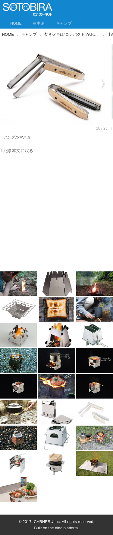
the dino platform (63, 528)
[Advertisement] (56, 214)
